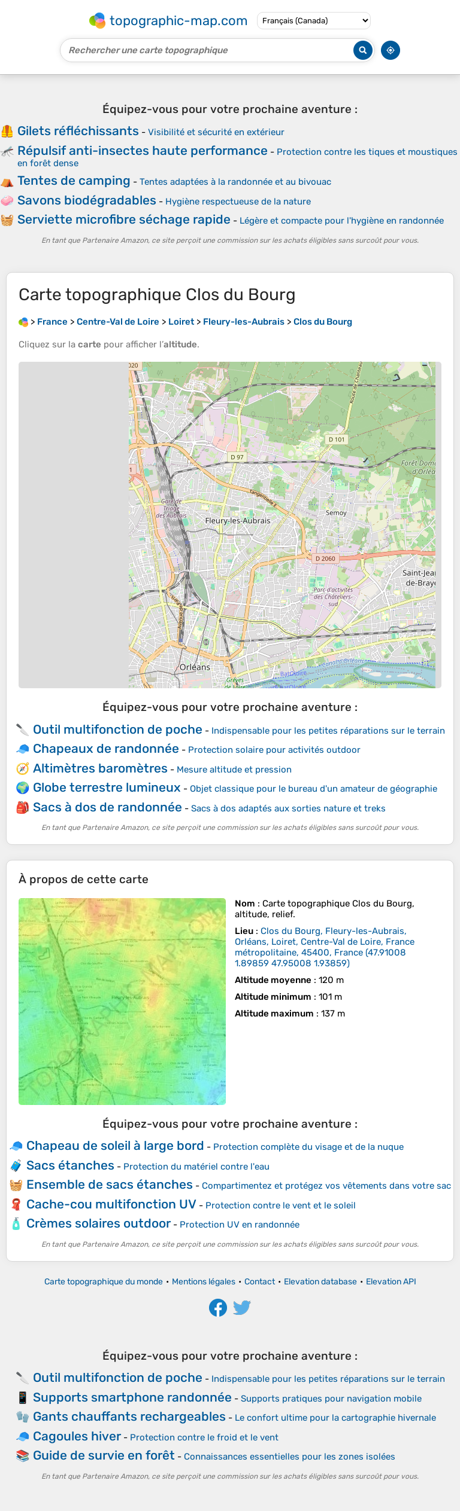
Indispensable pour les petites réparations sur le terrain (328, 730)
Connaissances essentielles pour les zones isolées (289, 1456)
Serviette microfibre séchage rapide (124, 219)
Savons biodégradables (86, 200)
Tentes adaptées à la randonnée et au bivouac (235, 181)
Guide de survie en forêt (104, 1455)
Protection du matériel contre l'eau (196, 1166)
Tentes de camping (74, 180)
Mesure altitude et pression (234, 769)
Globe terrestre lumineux (107, 787)
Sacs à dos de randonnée (107, 806)
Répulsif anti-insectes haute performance (142, 150)
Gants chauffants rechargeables (129, 1416)
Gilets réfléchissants (78, 130)
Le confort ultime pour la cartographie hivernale (335, 1417)
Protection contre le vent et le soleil (280, 1205)
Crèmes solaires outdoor (98, 1223)
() (324, 947)
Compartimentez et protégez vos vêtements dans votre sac (326, 1185)
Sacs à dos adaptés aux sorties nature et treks (288, 808)
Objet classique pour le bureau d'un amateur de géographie (313, 788)
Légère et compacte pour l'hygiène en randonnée (342, 220)
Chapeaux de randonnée (106, 748)
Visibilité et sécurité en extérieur (216, 132)
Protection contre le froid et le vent (204, 1437)
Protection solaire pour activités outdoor (274, 749)
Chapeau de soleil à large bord (115, 1145)
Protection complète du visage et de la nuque (308, 1146)
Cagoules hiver (77, 1435)
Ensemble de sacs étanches (109, 1184)
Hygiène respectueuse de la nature (238, 201)
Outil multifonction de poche (117, 729)
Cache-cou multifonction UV (111, 1203)
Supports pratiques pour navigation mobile (331, 1398)
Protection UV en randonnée (239, 1224)
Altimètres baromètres (100, 768)
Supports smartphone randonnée (132, 1397)
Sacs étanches (70, 1165)
